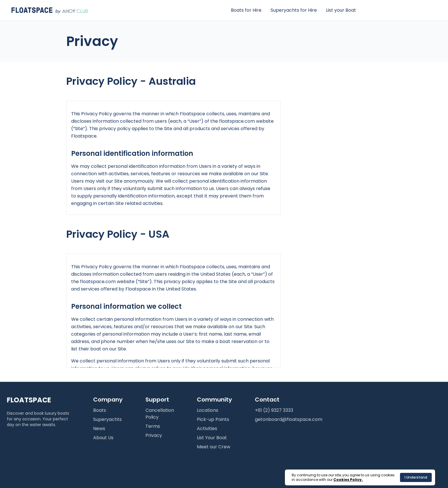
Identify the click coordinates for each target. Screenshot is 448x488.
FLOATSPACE (29, 400)
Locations (207, 410)
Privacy (153, 435)
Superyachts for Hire (294, 10)
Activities (207, 428)
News (99, 428)
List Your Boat (212, 437)
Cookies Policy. (348, 479)
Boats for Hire (246, 10)
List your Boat (341, 10)
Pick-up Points (213, 419)
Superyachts (107, 419)
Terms (152, 426)
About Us (103, 437)
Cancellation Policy (159, 413)
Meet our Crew (213, 446)
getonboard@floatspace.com (288, 419)
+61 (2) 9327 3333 (274, 410)
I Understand (416, 477)
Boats (99, 410)
